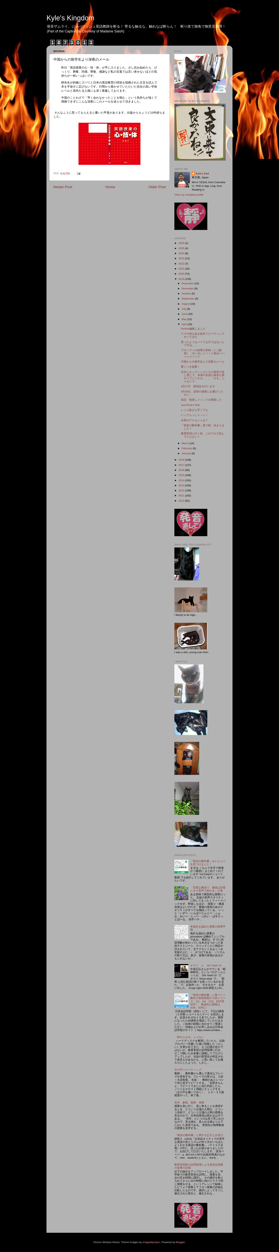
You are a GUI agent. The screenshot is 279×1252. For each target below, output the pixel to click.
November (188, 288)
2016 (181, 470)
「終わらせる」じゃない (189, 1037)
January (187, 453)
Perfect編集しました (193, 328)
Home (110, 187)
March (185, 443)
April (185, 324)
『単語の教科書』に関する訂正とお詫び (198, 1135)
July (184, 308)
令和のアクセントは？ (194, 420)
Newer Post (62, 187)
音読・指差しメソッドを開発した (201, 399)
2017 (181, 465)
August (186, 303)
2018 (181, 459)
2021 (181, 268)
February (187, 448)
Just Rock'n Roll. (190, 405)
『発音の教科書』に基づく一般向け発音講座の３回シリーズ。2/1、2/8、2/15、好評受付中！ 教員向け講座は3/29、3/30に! (208, 1001)
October (187, 293)
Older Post (157, 187)
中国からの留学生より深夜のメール (202, 361)
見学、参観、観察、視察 (189, 1102)
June (185, 313)
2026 (181, 243)
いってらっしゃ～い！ (194, 415)
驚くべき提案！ (190, 366)
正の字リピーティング (188, 1069)
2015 (181, 475)
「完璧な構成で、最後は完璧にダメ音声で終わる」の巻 (208, 889)
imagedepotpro (151, 1242)
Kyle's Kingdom (70, 18)
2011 (181, 495)
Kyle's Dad (202, 173)
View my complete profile (188, 194)
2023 (181, 258)
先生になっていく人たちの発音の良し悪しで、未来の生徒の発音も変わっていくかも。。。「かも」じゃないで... (203, 377)
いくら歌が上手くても (194, 410)
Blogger (180, 1242)
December (188, 283)
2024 (181, 253)
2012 (181, 490)
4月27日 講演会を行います (198, 386)
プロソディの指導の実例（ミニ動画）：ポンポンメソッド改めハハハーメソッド (203, 353)
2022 (181, 263)
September (188, 298)
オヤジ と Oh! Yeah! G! (205, 965)
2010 (181, 500)
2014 (181, 480)
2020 (181, 273)
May (184, 319)
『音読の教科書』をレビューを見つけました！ (208, 863)
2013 (181, 485)
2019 (181, 279)
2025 (181, 248)
